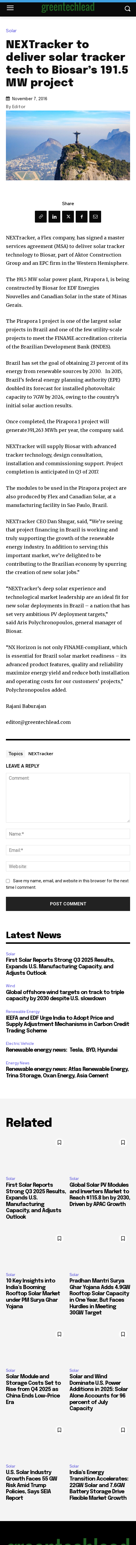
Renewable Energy (23, 1011)
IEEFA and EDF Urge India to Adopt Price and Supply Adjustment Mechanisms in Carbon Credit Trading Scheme (67, 1025)
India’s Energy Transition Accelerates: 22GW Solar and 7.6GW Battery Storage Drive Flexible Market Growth (98, 1485)
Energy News (17, 1063)
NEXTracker (40, 753)
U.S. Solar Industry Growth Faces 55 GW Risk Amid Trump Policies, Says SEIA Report (31, 1485)
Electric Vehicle (20, 1043)
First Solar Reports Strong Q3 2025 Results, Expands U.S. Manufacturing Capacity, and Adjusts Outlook (60, 967)
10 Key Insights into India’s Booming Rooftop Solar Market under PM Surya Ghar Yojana (33, 1293)
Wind (10, 985)
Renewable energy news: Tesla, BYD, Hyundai (61, 1050)
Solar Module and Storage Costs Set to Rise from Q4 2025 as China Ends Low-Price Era (33, 1389)
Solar (13, 31)
